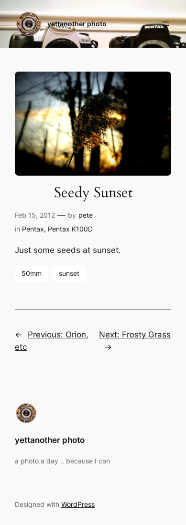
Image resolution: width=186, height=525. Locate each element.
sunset (69, 273)
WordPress (78, 504)
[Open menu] (165, 24)
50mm (32, 273)
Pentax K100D (70, 229)
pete (85, 215)
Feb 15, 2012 (35, 215)
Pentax (33, 229)
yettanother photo (77, 24)
